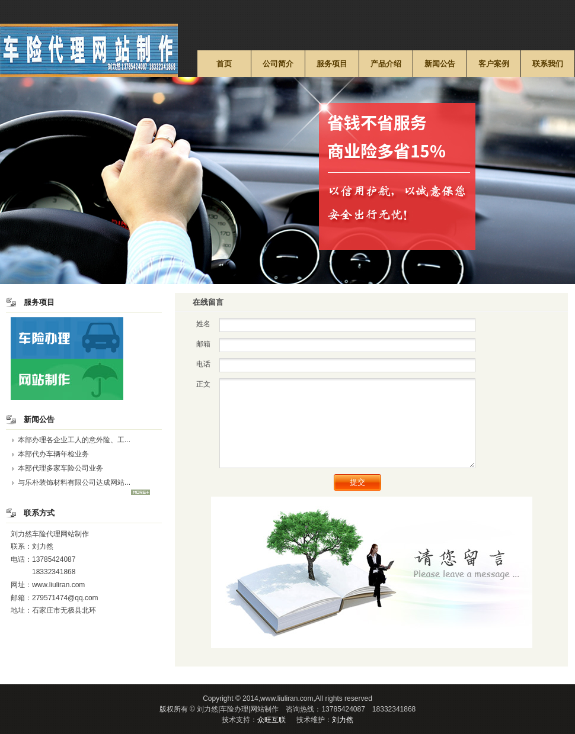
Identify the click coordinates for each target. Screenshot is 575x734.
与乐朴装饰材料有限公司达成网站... (74, 482)
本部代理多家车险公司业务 (60, 468)
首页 (224, 63)
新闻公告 (439, 63)
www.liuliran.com (58, 585)
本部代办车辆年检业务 (53, 454)
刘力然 (342, 720)
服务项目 (332, 63)
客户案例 (493, 63)
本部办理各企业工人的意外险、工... (74, 440)
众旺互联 (271, 720)
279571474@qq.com (65, 598)
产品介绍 (385, 63)
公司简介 (278, 63)
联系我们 (547, 63)
